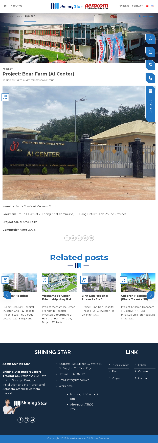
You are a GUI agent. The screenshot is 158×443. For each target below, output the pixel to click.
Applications (13, 16)
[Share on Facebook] (67, 238)
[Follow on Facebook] (20, 420)
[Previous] (7, 295)
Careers (124, 6)
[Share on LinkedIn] (91, 238)
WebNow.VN (77, 438)
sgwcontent (46, 80)
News (7, 26)
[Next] (151, 295)
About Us (16, 6)
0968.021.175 (146, 16)
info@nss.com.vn (78, 380)
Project (30, 16)
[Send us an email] (32, 420)
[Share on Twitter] (73, 238)
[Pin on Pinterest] (85, 238)
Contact (137, 6)
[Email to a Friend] (79, 238)
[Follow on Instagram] (26, 420)
